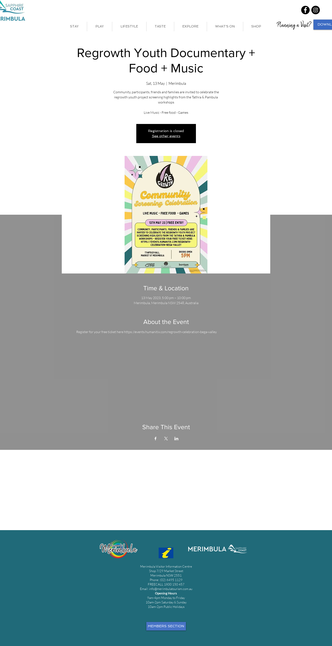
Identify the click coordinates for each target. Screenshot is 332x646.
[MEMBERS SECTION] (166, 626)
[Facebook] (305, 10)
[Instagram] (315, 10)
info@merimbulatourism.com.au (170, 589)
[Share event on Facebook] (156, 438)
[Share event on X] (166, 438)
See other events (166, 136)
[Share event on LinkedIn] (176, 438)
